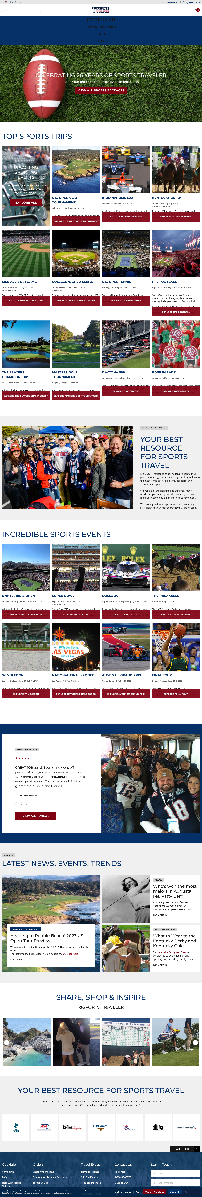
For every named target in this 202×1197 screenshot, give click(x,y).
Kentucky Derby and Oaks (172, 929)
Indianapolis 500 (117, 175)
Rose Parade (164, 350)
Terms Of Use (40, 1160)
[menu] (101, 19)
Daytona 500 (113, 350)
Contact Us (8, 1149)
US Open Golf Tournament (25, 907)
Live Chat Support (12, 1174)
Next (24, 782)
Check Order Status (43, 1149)
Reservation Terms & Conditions (51, 1154)
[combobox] (21, 10)
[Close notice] (186, 1192)
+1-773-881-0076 (123, 1165)
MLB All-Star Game (19, 259)
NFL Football (164, 259)
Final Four (162, 653)
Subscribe (175, 1169)
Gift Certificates (89, 1154)
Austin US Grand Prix (121, 653)
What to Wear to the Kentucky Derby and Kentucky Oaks (174, 918)
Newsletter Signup (91, 1171)
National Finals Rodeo (73, 653)
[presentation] (6, 1020)
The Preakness (165, 573)
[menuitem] (34, 19)
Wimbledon (13, 653)
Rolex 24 (110, 573)
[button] (11, 2)
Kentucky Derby (167, 175)
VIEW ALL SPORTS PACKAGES (101, 68)
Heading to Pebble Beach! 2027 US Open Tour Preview (46, 916)
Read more (17, 937)
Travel (158, 857)
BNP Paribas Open (18, 573)
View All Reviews (35, 793)
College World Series (72, 259)
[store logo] (101, 10)
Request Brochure (91, 1160)
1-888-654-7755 (170, 2)
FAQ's (5, 1154)
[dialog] (101, 1192)
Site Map (7, 1180)
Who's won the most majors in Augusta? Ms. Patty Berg (175, 868)
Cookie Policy (6, 1193)
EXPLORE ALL (26, 180)
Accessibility (9, 1169)
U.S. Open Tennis (116, 259)
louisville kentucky (165, 907)
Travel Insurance (90, 1149)
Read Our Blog (89, 1165)
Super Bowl (63, 573)
